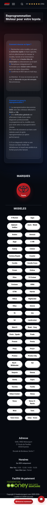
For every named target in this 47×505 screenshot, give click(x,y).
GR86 (32, 285)
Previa (32, 341)
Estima (32, 270)
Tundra (32, 387)
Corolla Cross (32, 263)
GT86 (15, 292)
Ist (15, 320)
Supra (32, 380)
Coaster (32, 256)
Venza (32, 394)
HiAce (14, 299)
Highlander (32, 299)
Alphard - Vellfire (14, 226)
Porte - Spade (14, 334)
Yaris (32, 411)
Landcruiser (32, 320)
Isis (32, 313)
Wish (14, 411)
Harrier (32, 292)
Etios (14, 277)
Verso (14, 401)
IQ (14, 313)
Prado (32, 334)
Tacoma (14, 387)
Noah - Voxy (32, 327)
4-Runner (14, 218)
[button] (22, 4)
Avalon (14, 235)
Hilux (14, 306)
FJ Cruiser (32, 277)
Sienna (32, 373)
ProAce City (32, 356)
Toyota (23, 190)
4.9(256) (35, 4)
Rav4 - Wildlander (15, 364)
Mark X (14, 327)
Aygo (14, 242)
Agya (32, 218)
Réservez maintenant (24, 501)
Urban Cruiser (14, 394)
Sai (32, 363)
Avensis (32, 235)
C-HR (32, 242)
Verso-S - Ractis (32, 402)
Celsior (32, 249)
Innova (32, 306)
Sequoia (15, 373)
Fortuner (14, 285)
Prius (15, 349)
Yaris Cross (14, 418)
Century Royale (14, 256)
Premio (14, 341)
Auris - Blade (32, 225)
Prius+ (32, 349)
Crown (14, 270)
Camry (14, 249)
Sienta (14, 380)
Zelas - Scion (32, 418)
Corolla (14, 263)
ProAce (14, 356)
